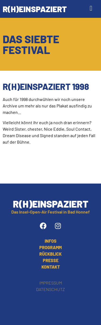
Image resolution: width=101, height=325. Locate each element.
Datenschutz (50, 289)
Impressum (50, 282)
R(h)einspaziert (35, 9)
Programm (50, 247)
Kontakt (50, 266)
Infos (51, 240)
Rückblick (50, 253)
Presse (50, 260)
